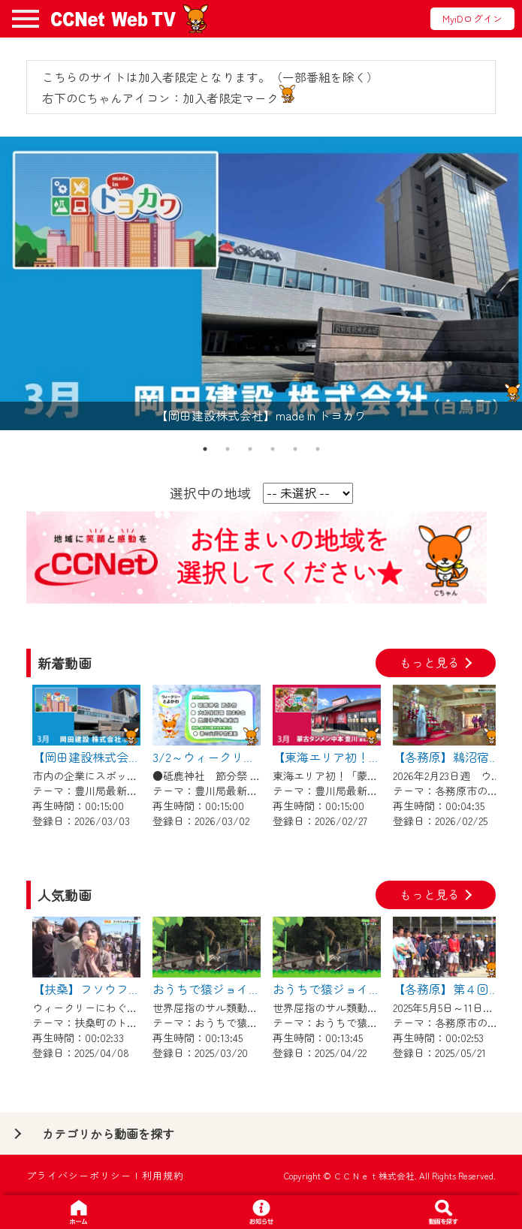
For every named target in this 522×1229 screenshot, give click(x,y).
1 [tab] (205, 448)
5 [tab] (295, 448)
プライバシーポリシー (78, 1175)
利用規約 (163, 1175)
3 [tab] (250, 448)
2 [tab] (227, 448)
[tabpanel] (261, 283)
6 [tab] (317, 448)
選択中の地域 (210, 492)
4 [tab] (272, 448)
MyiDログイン (472, 18)
